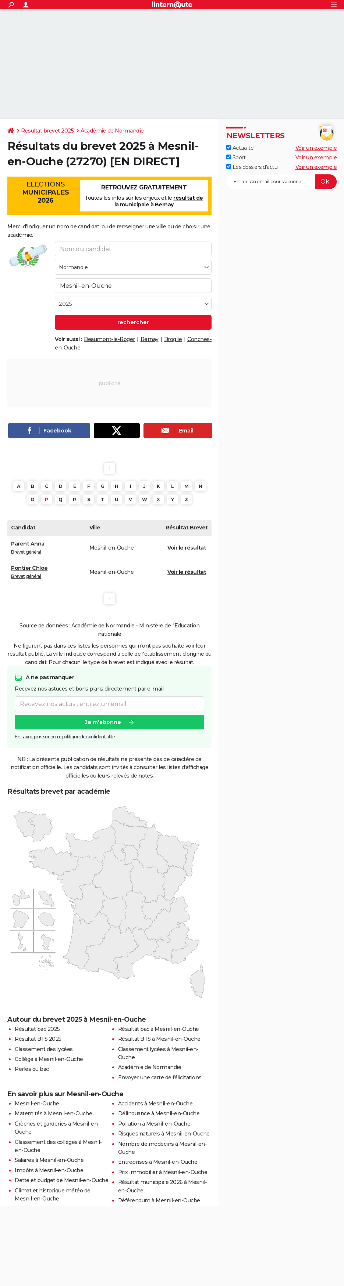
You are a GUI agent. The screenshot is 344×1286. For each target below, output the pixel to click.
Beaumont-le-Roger (109, 339)
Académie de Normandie (112, 130)
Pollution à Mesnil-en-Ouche (154, 1123)
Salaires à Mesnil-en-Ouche (49, 1160)
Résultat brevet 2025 (47, 130)
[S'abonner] (281, 181)
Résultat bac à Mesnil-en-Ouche (158, 1029)
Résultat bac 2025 (37, 1029)
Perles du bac (32, 1069)
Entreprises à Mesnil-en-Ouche (158, 1162)
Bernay (150, 339)
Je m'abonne (103, 722)
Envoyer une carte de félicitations (160, 1077)
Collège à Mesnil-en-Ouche (49, 1059)
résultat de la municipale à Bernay (158, 201)
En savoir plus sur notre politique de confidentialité (65, 737)
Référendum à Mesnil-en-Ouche (159, 1200)
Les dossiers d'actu (251, 167)
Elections (45, 192)
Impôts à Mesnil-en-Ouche (49, 1170)
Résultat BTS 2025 (38, 1039)
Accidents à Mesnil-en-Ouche (155, 1103)
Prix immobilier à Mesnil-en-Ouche (163, 1172)
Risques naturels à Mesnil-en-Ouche (164, 1133)
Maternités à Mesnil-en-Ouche (53, 1113)
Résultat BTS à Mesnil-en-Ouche (159, 1039)
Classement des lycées (44, 1049)
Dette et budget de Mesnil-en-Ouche (61, 1180)
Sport (235, 157)
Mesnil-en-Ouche (37, 1103)
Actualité (239, 148)
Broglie (173, 339)
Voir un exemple (316, 148)
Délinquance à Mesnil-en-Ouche (159, 1113)
